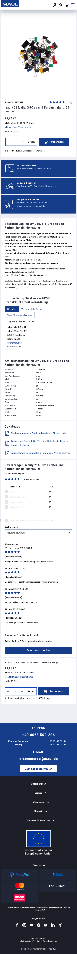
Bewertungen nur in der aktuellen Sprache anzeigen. (33, 520)
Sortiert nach (11, 527)
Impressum (25, 949)
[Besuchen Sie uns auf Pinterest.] (39, 925)
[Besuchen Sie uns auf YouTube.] (31, 925)
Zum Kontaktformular (38, 768)
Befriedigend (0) (17, 497)
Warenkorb (54, 142)
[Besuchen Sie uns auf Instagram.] (24, 925)
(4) (70, 102)
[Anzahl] (16, 142)
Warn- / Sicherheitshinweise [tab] (19, 315)
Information (38, 802)
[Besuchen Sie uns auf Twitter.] (46, 925)
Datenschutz (52, 949)
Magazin (38, 811)
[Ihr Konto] (55, 5)
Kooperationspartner (38, 820)
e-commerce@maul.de (34, 206)
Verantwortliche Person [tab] (31, 309)
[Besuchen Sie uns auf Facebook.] (17, 925)
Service (38, 792)
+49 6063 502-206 (38, 735)
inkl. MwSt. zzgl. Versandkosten (18, 127)
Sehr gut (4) (15, 486)
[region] (38, 56)
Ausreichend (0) (17, 502)
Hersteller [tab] (11, 309)
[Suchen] (61, 5)
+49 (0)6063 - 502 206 (36, 202)
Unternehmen (38, 783)
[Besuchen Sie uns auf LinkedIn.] (53, 925)
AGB (32, 949)
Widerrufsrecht (40, 949)
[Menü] (73, 5)
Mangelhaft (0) (16, 507)
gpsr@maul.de (14, 342)
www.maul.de (14, 346)
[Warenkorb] (67, 5)
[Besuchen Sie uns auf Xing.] (60, 925)
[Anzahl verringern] (9, 142)
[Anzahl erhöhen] (23, 142)
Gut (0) (13, 492)
